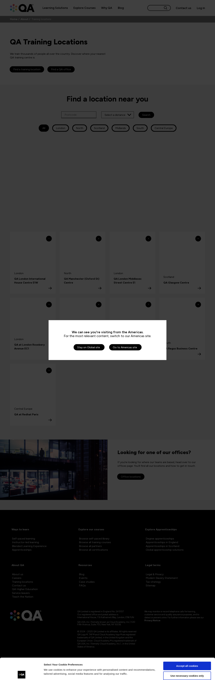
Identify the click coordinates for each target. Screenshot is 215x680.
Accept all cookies (187, 644)
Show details (51, 673)
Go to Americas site (125, 347)
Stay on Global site (88, 347)
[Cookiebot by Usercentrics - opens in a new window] (21, 673)
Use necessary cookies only (187, 654)
